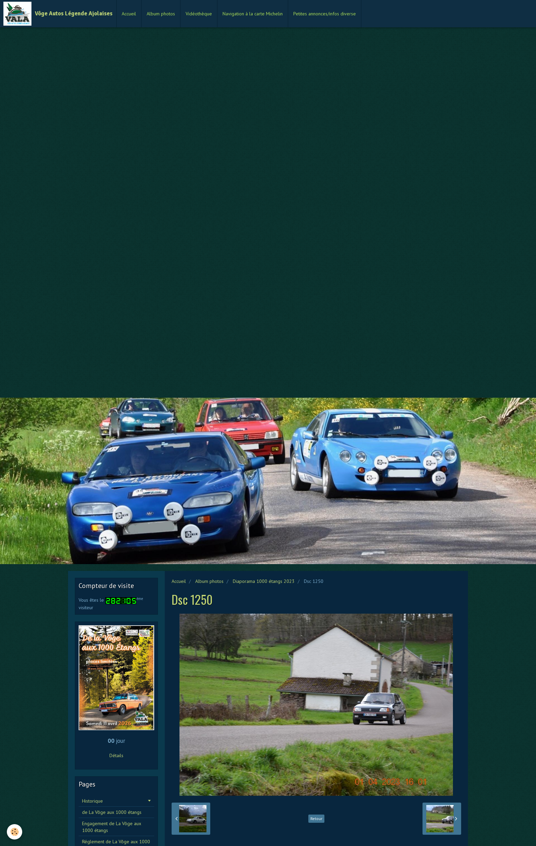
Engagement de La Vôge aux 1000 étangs (111, 826)
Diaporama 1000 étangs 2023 (264, 581)
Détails (116, 755)
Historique (92, 801)
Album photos (161, 14)
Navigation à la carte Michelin (253, 14)
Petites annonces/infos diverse (324, 14)
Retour (316, 818)
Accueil (129, 14)
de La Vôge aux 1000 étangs (112, 812)
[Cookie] (14, 832)
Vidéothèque (199, 14)
